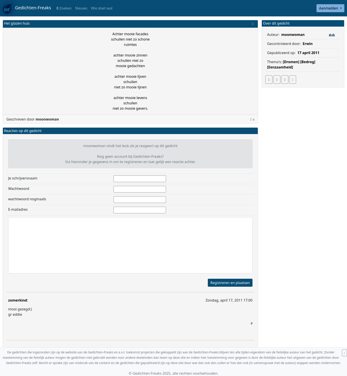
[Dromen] (291, 61)
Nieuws (81, 8)
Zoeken (63, 8)
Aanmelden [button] (329, 8)
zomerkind (17, 300)
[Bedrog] (307, 61)
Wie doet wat (102, 8)
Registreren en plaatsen (230, 282)
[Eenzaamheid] (280, 67)
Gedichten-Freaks (27, 8)
